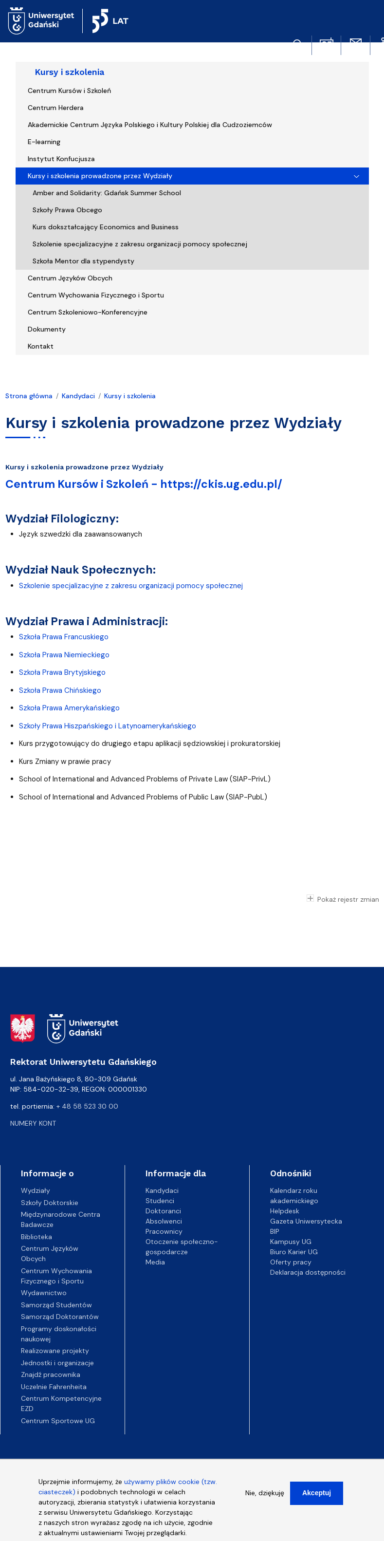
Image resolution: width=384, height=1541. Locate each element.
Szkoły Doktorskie (49, 1202)
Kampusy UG (290, 1241)
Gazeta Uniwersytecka (306, 1221)
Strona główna (29, 395)
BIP (274, 1231)
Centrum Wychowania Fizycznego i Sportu (96, 295)
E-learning (44, 141)
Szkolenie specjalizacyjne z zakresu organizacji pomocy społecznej (140, 244)
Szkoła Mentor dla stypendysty (83, 261)
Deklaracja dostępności (308, 1272)
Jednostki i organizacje (57, 1362)
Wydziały (35, 1190)
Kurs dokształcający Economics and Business (106, 227)
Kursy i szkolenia (69, 72)
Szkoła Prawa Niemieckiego (64, 655)
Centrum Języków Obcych (70, 278)
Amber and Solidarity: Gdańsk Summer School (107, 192)
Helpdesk (284, 1211)
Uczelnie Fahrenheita (54, 1386)
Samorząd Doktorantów (60, 1316)
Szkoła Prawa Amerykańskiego (69, 708)
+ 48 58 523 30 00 (87, 1106)
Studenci (160, 1200)
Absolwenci (164, 1221)
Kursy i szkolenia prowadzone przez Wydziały (100, 175)
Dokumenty (47, 329)
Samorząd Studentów (56, 1304)
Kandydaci (78, 395)
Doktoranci (163, 1211)
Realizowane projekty (55, 1350)
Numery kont (33, 1123)
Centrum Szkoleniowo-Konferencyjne (87, 312)
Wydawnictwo (44, 1292)
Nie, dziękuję (264, 1498)
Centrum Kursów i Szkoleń (69, 90)
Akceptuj (316, 1498)
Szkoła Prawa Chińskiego (60, 690)
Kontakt (41, 346)
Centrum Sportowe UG (58, 1420)
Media (155, 1262)
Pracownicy (164, 1231)
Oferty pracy (290, 1262)
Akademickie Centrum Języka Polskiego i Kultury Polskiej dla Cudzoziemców (150, 124)
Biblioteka (36, 1236)
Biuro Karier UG (294, 1251)
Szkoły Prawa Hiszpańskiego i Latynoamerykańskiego (108, 726)
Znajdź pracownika (50, 1374)
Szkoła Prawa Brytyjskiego (62, 672)
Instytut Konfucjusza (61, 158)
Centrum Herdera (56, 107)
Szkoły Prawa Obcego (67, 209)
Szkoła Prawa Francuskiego (64, 637)
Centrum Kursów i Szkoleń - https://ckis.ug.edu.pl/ (143, 484)
